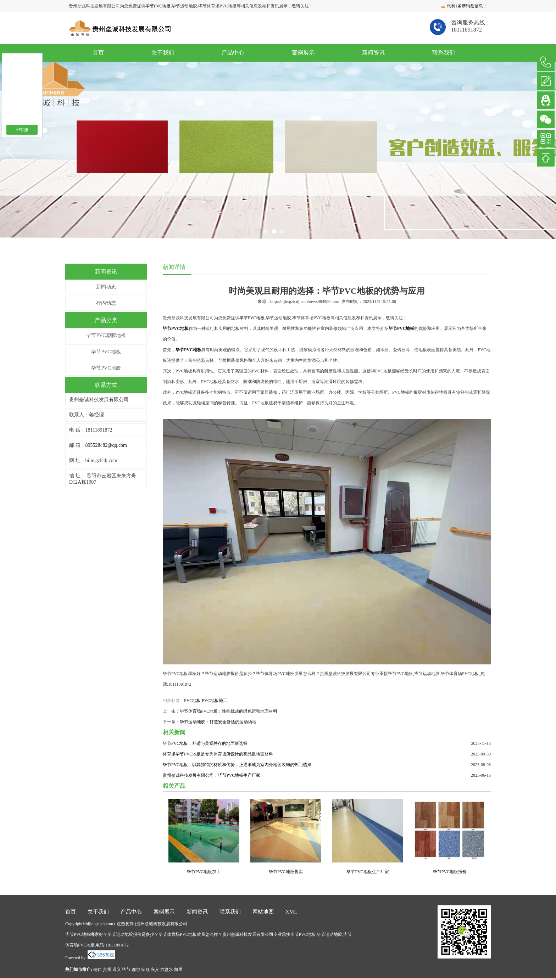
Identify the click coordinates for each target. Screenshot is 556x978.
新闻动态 (106, 287)
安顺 (145, 969)
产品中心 (233, 53)
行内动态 (106, 303)
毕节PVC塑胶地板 (106, 335)
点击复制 (125, 923)
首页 (98, 53)
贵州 (107, 969)
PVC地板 (192, 700)
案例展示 (303, 53)
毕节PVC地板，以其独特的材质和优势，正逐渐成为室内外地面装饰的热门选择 (237, 764)
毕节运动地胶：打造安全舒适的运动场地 (218, 721)
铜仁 (97, 969)
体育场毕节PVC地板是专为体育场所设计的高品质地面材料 (218, 754)
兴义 (155, 969)
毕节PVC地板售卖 (285, 871)
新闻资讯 (373, 53)
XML (291, 912)
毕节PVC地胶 (106, 368)
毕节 (126, 969)
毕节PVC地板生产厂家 (367, 871)
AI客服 (22, 129)
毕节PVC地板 (158, 6)
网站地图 (263, 912)
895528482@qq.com (106, 445)
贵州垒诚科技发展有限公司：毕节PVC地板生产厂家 (211, 775)
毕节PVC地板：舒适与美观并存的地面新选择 (205, 743)
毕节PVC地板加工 (204, 871)
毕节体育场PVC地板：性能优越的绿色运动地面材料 (228, 711)
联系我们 (443, 53)
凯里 (178, 969)
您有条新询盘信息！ (463, 6)
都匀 (136, 969)
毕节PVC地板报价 (450, 871)
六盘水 (166, 969)
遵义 (116, 969)
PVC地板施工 (214, 700)
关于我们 (162, 53)
